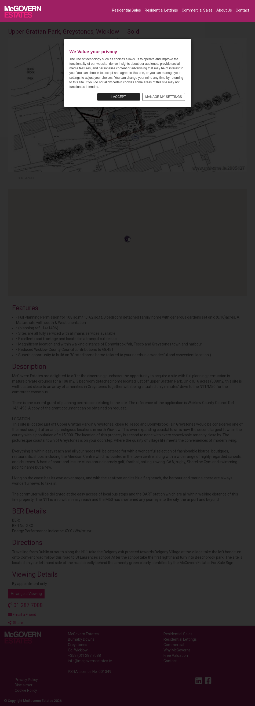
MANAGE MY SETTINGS (163, 97)
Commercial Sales (197, 10)
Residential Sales (126, 10)
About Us (224, 10)
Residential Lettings (161, 10)
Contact (242, 10)
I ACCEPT (118, 97)
